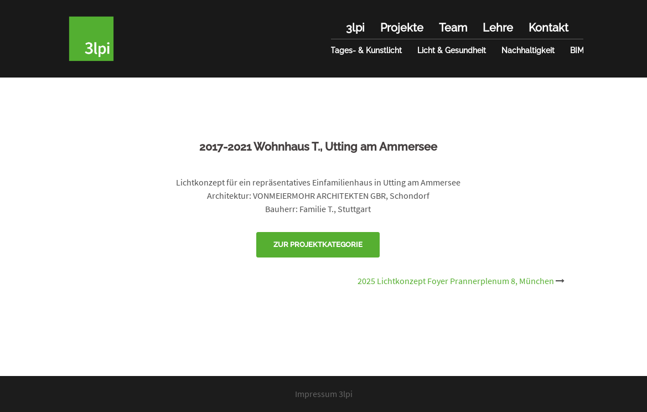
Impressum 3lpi (324, 393)
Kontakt (548, 27)
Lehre (498, 27)
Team (453, 27)
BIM (577, 50)
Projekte (401, 27)
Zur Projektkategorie (318, 244)
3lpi (355, 27)
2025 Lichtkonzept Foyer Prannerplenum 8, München (456, 280)
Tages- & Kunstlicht (366, 50)
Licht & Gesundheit (451, 50)
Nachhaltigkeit (528, 50)
